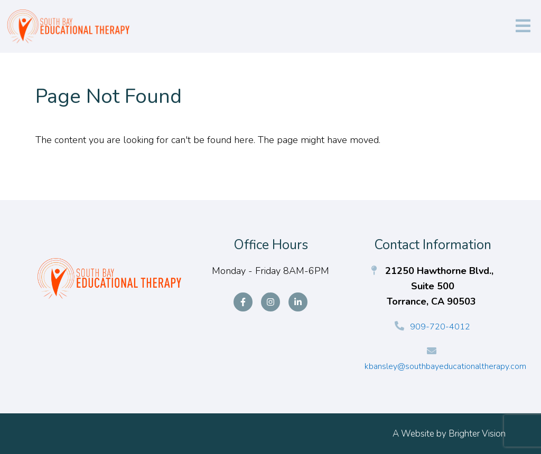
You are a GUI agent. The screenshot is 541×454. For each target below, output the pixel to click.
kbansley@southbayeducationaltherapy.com (445, 366)
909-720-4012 (440, 327)
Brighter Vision (477, 434)
